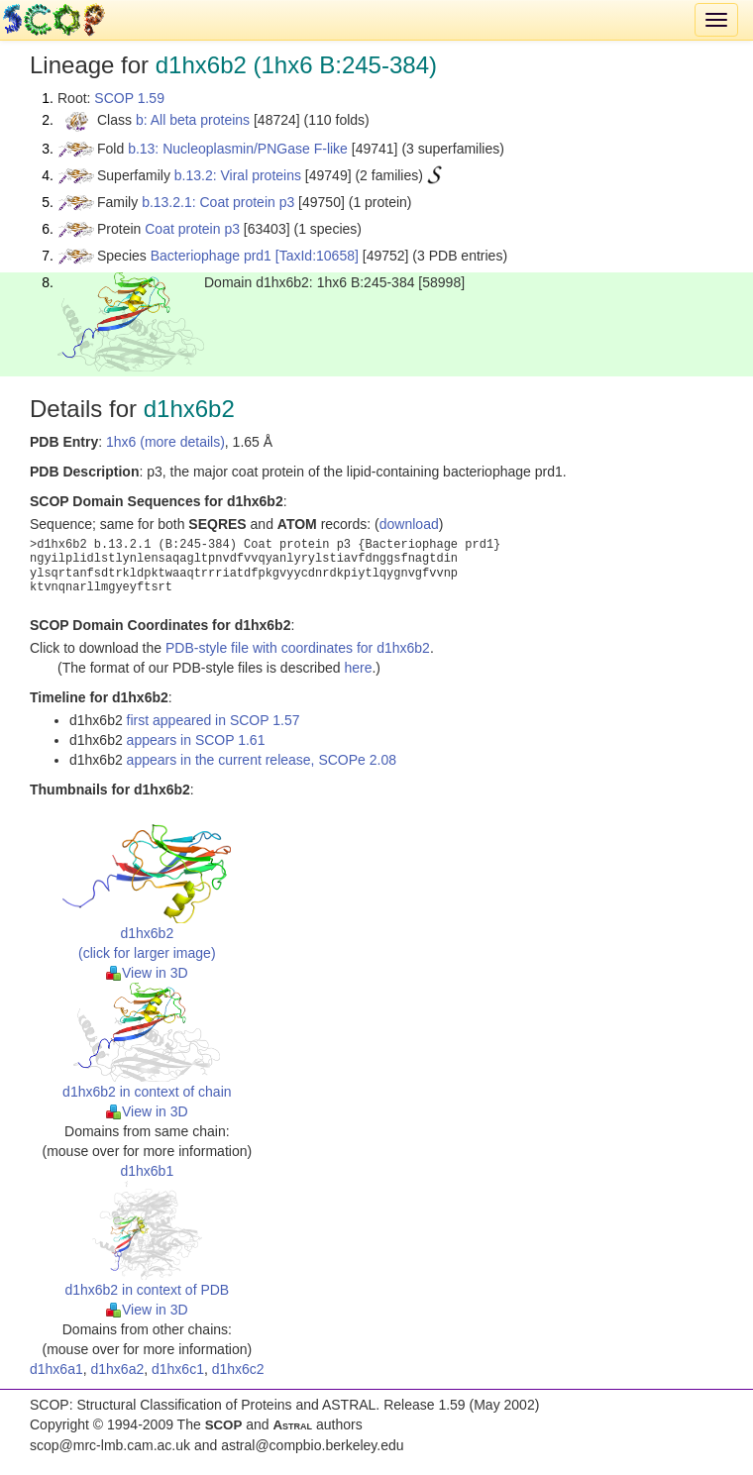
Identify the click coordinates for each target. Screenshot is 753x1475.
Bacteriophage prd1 (211, 255)
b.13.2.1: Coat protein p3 (218, 202)
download (409, 524)
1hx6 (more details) (165, 442)
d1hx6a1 (56, 1369)
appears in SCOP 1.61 (196, 740)
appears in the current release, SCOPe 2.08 (261, 760)
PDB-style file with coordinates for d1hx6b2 (297, 648)
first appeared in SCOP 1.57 (213, 720)
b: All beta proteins (193, 120)
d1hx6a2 (118, 1369)
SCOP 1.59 (129, 98)
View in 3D (147, 973)
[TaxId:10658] (317, 255)
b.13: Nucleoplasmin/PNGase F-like (238, 149)
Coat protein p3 (192, 229)
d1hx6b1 (146, 1171)
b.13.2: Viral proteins (237, 175)
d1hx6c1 (178, 1369)
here (358, 668)
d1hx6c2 (238, 1369)
